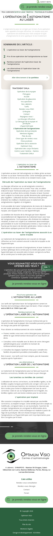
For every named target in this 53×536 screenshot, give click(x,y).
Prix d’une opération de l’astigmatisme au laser (27, 56)
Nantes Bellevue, (28, 470)
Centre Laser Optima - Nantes (28, 12)
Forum (26, 493)
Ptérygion (26, 94)
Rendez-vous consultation (26, 483)
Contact (27, 114)
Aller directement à (25, 77)
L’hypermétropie (26, 126)
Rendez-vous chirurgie (26, 486)
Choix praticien (26, 141)
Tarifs (26, 107)
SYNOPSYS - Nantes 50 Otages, (28, 467)
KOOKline (36, 533)
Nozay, (45, 470)
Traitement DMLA (27, 153)
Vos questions (26, 102)
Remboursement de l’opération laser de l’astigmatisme (24, 63)
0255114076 (44, 1)
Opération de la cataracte (26, 143)
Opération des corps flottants (26, 148)
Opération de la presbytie (26, 131)
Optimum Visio (26, 146)
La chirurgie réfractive (26, 119)
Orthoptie (26, 112)
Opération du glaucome (26, 99)
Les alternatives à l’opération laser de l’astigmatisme (23, 69)
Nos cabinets (8, 12)
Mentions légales (26, 133)
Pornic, (39, 470)
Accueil (26, 97)
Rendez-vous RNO (26, 109)
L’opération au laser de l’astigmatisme (23, 50)
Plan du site (26, 136)
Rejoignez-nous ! (26, 117)
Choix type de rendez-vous (26, 138)
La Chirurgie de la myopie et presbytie (26, 122)
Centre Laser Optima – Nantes (26, 151)
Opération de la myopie (26, 92)
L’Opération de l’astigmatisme (26, 128)
